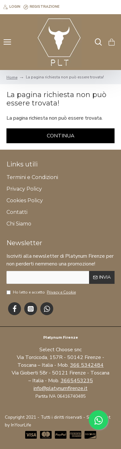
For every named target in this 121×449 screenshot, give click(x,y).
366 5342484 (87, 365)
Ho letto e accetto (41, 292)
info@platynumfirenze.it (60, 388)
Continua (61, 135)
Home (11, 77)
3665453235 (77, 380)
